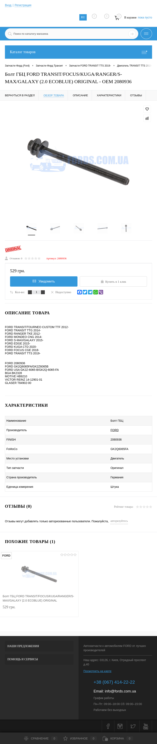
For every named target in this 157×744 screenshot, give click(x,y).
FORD (112, 430)
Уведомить (44, 281)
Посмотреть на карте (97, 671)
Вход (8, 5)
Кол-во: (20, 292)
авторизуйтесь (119, 521)
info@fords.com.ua (120, 691)
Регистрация (23, 5)
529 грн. (39, 610)
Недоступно (61, 292)
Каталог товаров (78, 52)
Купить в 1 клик (113, 281)
